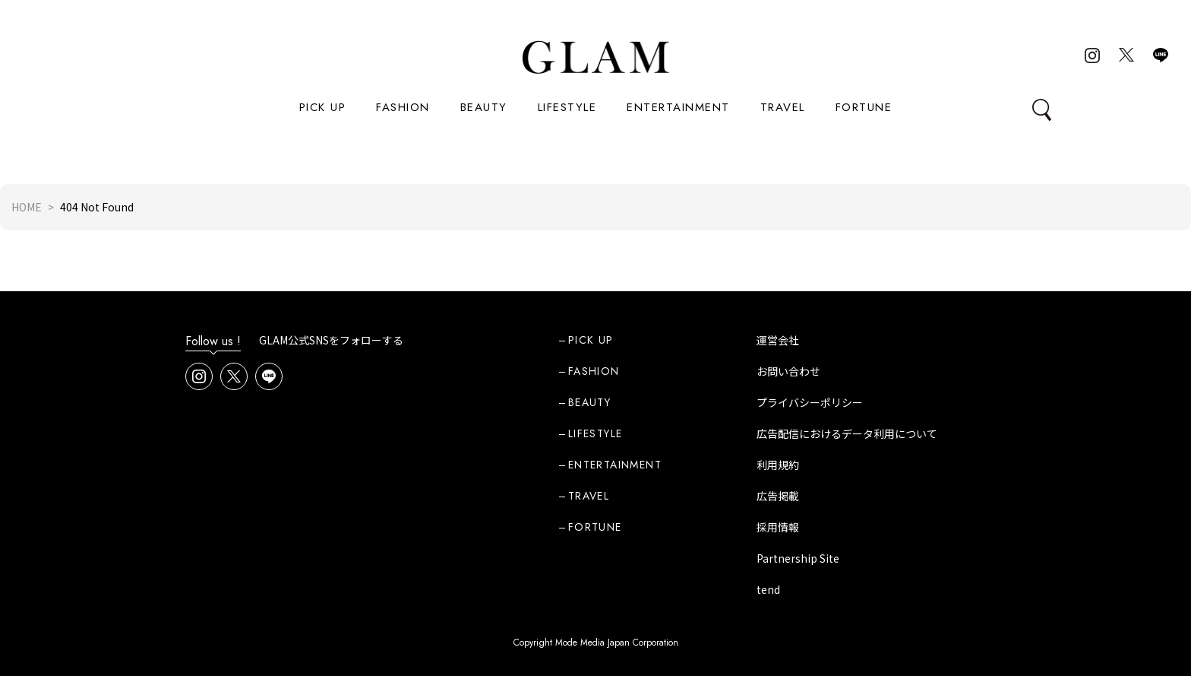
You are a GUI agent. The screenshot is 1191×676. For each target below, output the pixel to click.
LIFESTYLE (567, 107)
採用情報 (778, 527)
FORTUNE (864, 107)
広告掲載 (778, 495)
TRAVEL (782, 107)
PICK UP (322, 107)
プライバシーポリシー (810, 402)
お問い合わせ (788, 371)
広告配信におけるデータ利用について (847, 433)
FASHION (403, 107)
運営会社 (778, 340)
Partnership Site (798, 558)
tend (768, 589)
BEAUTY (483, 107)
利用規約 (778, 464)
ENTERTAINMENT (678, 107)
